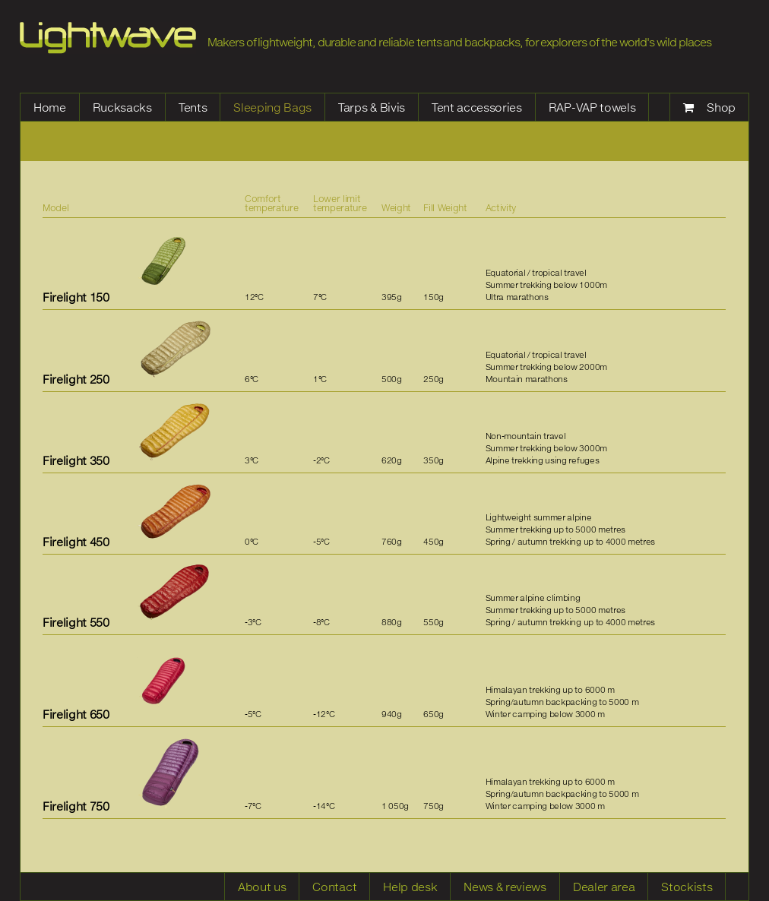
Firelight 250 (76, 379)
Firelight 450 (76, 542)
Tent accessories (477, 107)
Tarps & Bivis (371, 107)
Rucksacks (122, 107)
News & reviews (505, 886)
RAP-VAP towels (592, 107)
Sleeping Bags (272, 107)
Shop (721, 107)
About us (262, 886)
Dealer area (604, 886)
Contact (334, 886)
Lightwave (108, 38)
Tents (193, 107)
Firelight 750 (76, 806)
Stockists (686, 886)
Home (49, 107)
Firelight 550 (76, 622)
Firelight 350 (76, 460)
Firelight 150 (76, 297)
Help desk (410, 886)
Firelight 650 (76, 714)
